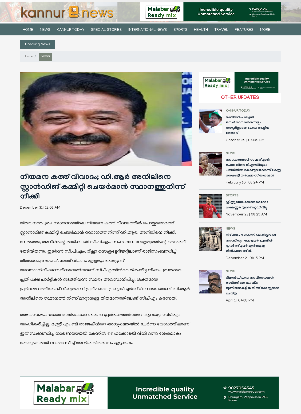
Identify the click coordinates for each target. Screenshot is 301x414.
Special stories (106, 30)
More (265, 30)
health (201, 30)
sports (180, 30)
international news (147, 30)
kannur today (70, 30)
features (244, 30)
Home (28, 30)
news (45, 30)
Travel (221, 30)
